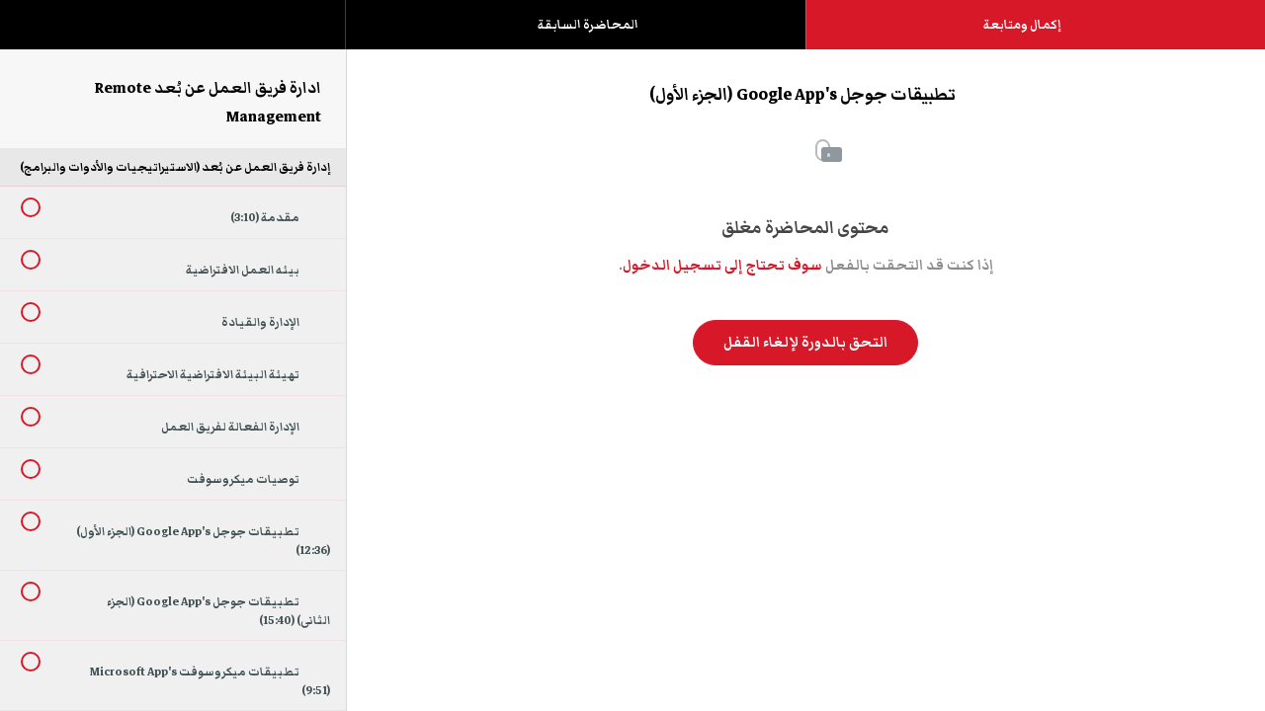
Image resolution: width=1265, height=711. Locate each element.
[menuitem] (173, 44)
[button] (34, 34)
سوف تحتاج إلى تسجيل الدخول (722, 265)
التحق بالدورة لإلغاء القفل (805, 343)
